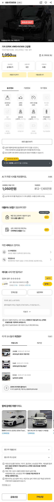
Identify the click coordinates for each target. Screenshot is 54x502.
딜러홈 (46, 284)
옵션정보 (10, 88)
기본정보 (27, 88)
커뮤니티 (14, 343)
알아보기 (27, 217)
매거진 (39, 343)
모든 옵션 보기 (27, 142)
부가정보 (43, 88)
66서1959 (13, 2)
